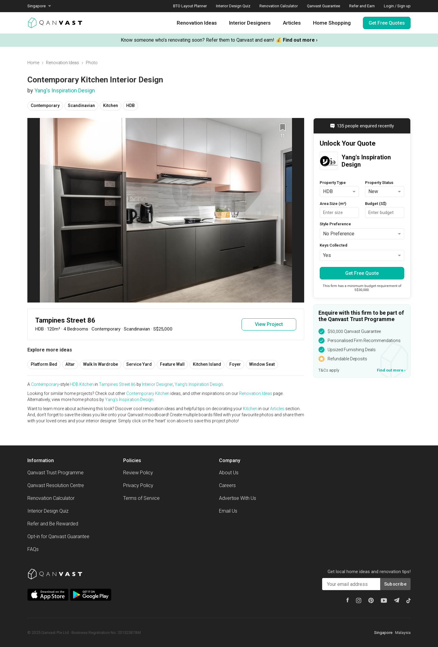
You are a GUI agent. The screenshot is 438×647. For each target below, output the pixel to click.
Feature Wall (172, 364)
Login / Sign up (397, 6)
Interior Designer (157, 384)
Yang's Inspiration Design (64, 90)
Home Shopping (332, 23)
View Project (269, 324)
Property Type (333, 182)
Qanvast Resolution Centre (55, 485)
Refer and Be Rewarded (52, 524)
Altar (70, 364)
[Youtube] (384, 600)
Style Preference (335, 224)
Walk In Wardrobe (100, 364)
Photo (92, 62)
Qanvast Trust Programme (55, 473)
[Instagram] (358, 600)
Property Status (379, 182)
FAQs (33, 549)
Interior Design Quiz (233, 6)
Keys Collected (333, 245)
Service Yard (139, 364)
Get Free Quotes (387, 23)
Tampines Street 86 (117, 384)
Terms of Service (141, 498)
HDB (130, 105)
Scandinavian (81, 105)
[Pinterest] (371, 600)
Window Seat (262, 364)
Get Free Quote (362, 273)
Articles (292, 23)
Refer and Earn (362, 6)
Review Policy (138, 473)
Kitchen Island (207, 364)
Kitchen (110, 105)
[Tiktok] (408, 600)
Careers (227, 485)
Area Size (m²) (333, 203)
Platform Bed (44, 364)
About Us (228, 473)
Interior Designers (250, 23)
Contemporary (45, 105)
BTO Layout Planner (190, 6)
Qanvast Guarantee (323, 6)
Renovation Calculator (278, 6)
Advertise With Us (237, 498)
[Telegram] (396, 600)
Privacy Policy (138, 485)
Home (33, 62)
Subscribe (395, 584)
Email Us (228, 511)
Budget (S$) (375, 203)
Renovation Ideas (197, 23)
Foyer (235, 364)
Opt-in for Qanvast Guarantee (58, 536)
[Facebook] (347, 600)
